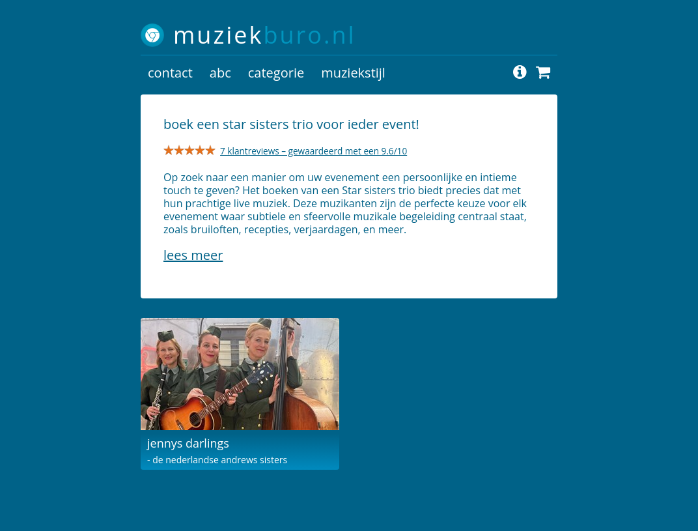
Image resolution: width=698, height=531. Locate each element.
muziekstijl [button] (353, 72)
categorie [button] (276, 72)
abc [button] (220, 72)
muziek (264, 35)
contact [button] (170, 72)
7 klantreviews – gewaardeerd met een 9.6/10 (313, 151)
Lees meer (193, 255)
